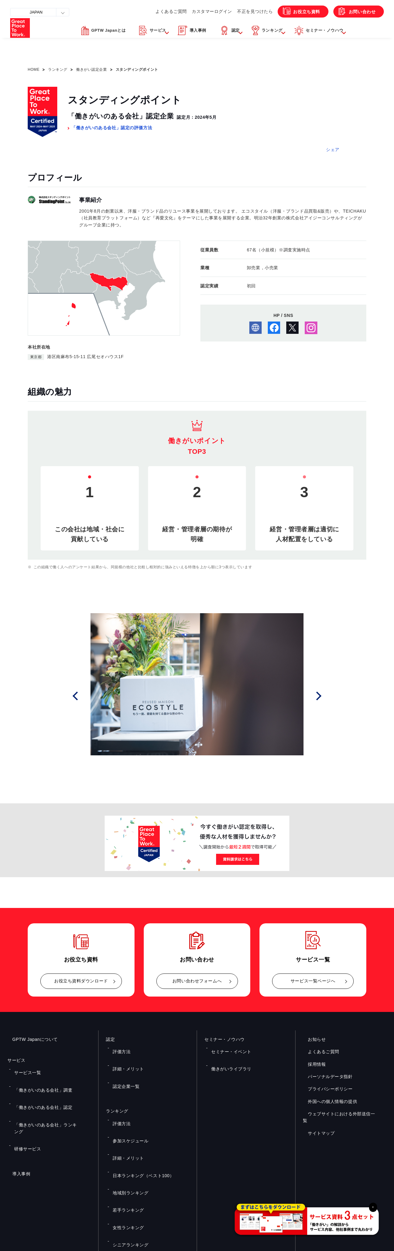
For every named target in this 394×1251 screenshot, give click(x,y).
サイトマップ (316, 1126)
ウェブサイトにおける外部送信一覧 (339, 1113)
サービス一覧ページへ (313, 980)
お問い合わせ (356, 24)
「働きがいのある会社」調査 (38, 1077)
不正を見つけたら (239, 24)
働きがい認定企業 (91, 69)
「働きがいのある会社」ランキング (44, 1095)
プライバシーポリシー (325, 1088)
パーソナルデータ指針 (325, 1076)
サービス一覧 (24, 1068)
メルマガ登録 (293, 1183)
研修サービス (24, 1104)
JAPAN (40, 12)
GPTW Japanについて (30, 1039)
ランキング (57, 69)
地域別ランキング (126, 1130)
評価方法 (119, 1047)
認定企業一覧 (123, 1065)
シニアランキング (126, 1157)
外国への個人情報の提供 (327, 1101)
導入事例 (16, 1124)
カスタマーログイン (193, 24)
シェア (333, 149)
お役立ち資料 (294, 24)
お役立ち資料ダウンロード (81, 980)
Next (321, 696)
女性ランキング (125, 1148)
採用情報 (312, 1063)
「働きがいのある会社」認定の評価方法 (111, 127)
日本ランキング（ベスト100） (137, 1121)
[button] (145, 47)
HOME (33, 69)
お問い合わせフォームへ (197, 980)
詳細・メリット (125, 1056)
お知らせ (312, 1039)
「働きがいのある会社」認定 (38, 1086)
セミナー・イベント (227, 1047)
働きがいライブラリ (227, 1056)
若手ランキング (125, 1139)
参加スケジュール (126, 1103)
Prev (84, 696)
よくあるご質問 (150, 24)
